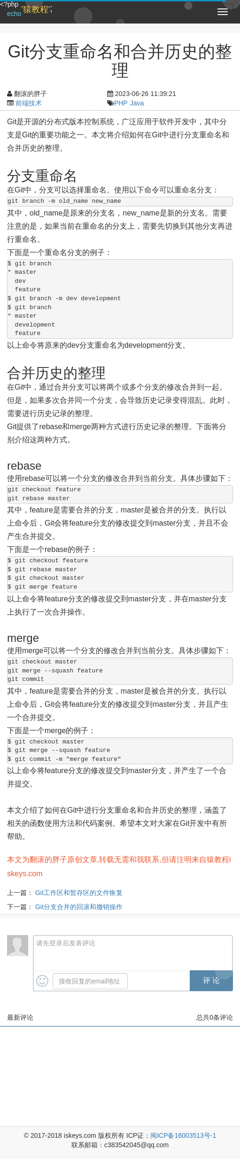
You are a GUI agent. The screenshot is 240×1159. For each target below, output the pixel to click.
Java (137, 103)
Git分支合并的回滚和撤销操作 (79, 907)
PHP (121, 103)
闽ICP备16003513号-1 (183, 1135)
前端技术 (28, 103)
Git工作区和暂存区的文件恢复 (79, 892)
